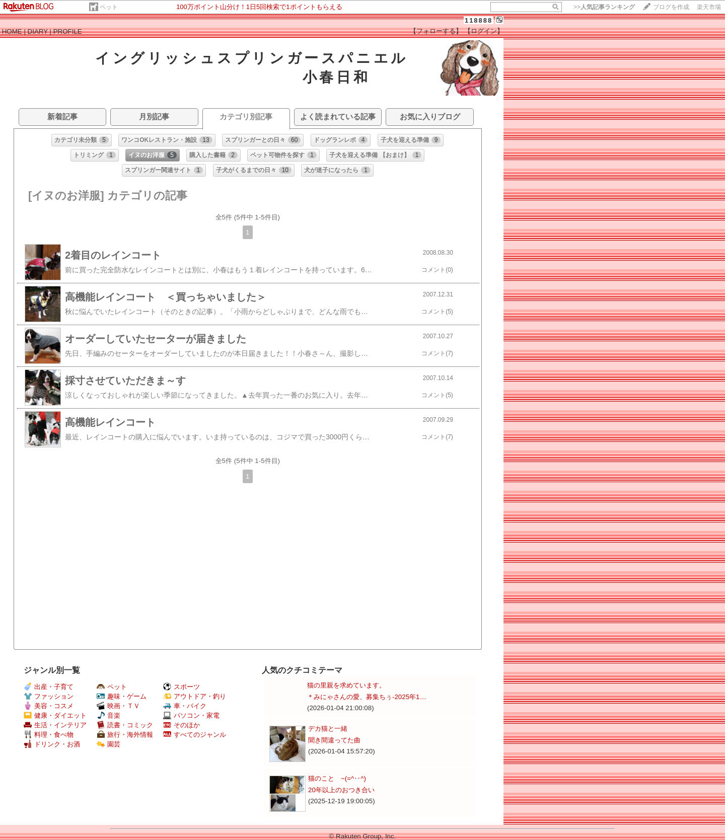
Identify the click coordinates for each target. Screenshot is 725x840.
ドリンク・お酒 (52, 744)
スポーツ (181, 687)
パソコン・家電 (191, 715)
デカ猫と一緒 (327, 728)
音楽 (108, 715)
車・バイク (184, 706)
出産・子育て (49, 687)
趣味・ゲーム (122, 696)
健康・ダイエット (55, 715)
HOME (12, 31)
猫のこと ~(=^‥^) (337, 778)
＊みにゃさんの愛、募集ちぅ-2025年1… (366, 697)
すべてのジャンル (194, 734)
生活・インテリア (55, 725)
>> (604, 7)
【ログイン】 (483, 31)
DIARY (38, 31)
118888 (478, 20)
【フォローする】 (436, 31)
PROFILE (67, 31)
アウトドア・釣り (194, 696)
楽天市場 (709, 7)
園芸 (108, 744)
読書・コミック (125, 725)
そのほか (181, 725)
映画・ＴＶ (118, 706)
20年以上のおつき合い (341, 790)
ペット (109, 7)
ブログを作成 (671, 7)
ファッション (49, 696)
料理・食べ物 (49, 734)
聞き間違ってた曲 (334, 740)
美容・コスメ (49, 706)
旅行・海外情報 (125, 734)
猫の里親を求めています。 (346, 685)
